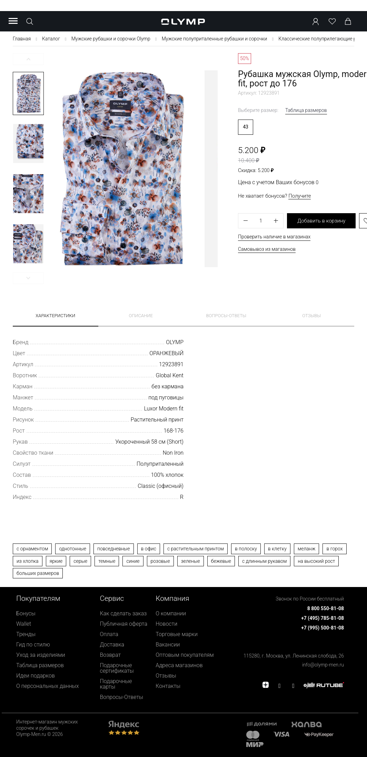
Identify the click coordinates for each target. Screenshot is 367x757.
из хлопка (28, 561)
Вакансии (168, 644)
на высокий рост (316, 561)
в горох (334, 548)
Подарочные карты (116, 684)
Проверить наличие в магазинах (274, 236)
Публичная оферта (124, 624)
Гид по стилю (33, 644)
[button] (28, 59)
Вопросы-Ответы (121, 697)
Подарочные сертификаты (117, 668)
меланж (306, 548)
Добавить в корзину (321, 221)
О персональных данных (47, 686)
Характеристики (55, 315)
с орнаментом (32, 548)
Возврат (110, 655)
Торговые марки (177, 634)
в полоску (246, 548)
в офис (148, 548)
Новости (166, 624)
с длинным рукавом (264, 561)
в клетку (277, 548)
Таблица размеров (306, 110)
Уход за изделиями (40, 655)
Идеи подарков (35, 675)
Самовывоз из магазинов (267, 249)
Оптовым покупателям (185, 655)
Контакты (168, 686)
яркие (56, 561)
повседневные (113, 548)
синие (132, 561)
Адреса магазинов (179, 665)
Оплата (109, 634)
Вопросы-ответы (226, 315)
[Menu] (13, 21)
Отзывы (311, 315)
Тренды (26, 634)
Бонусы (26, 613)
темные (106, 561)
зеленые (190, 561)
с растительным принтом (195, 548)
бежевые (221, 561)
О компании (171, 613)
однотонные (72, 548)
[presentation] (183, 384)
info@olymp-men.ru (323, 665)
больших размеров (38, 573)
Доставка (112, 644)
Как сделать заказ (123, 613)
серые (80, 561)
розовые (160, 561)
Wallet (23, 624)
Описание (141, 315)
